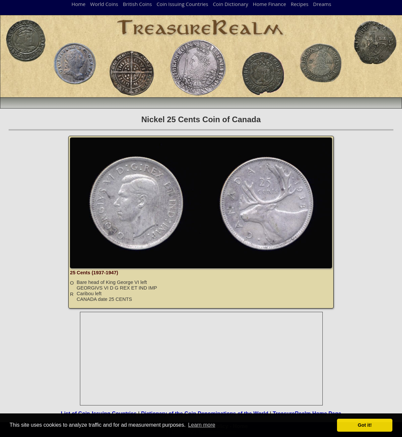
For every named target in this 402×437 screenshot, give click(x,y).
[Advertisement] (201, 358)
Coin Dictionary (230, 4)
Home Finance (269, 4)
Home (78, 4)
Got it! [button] (365, 425)
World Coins (104, 4)
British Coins (137, 4)
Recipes (299, 4)
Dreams (322, 4)
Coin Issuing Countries (182, 4)
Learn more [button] (201, 425)
